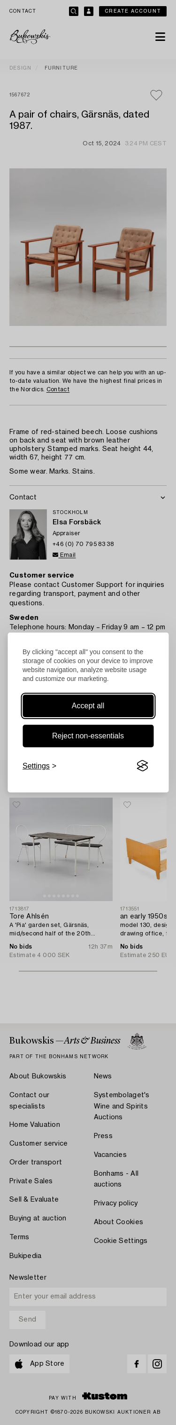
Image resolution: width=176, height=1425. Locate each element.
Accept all (88, 706)
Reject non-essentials (88, 736)
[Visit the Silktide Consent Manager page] (142, 766)
